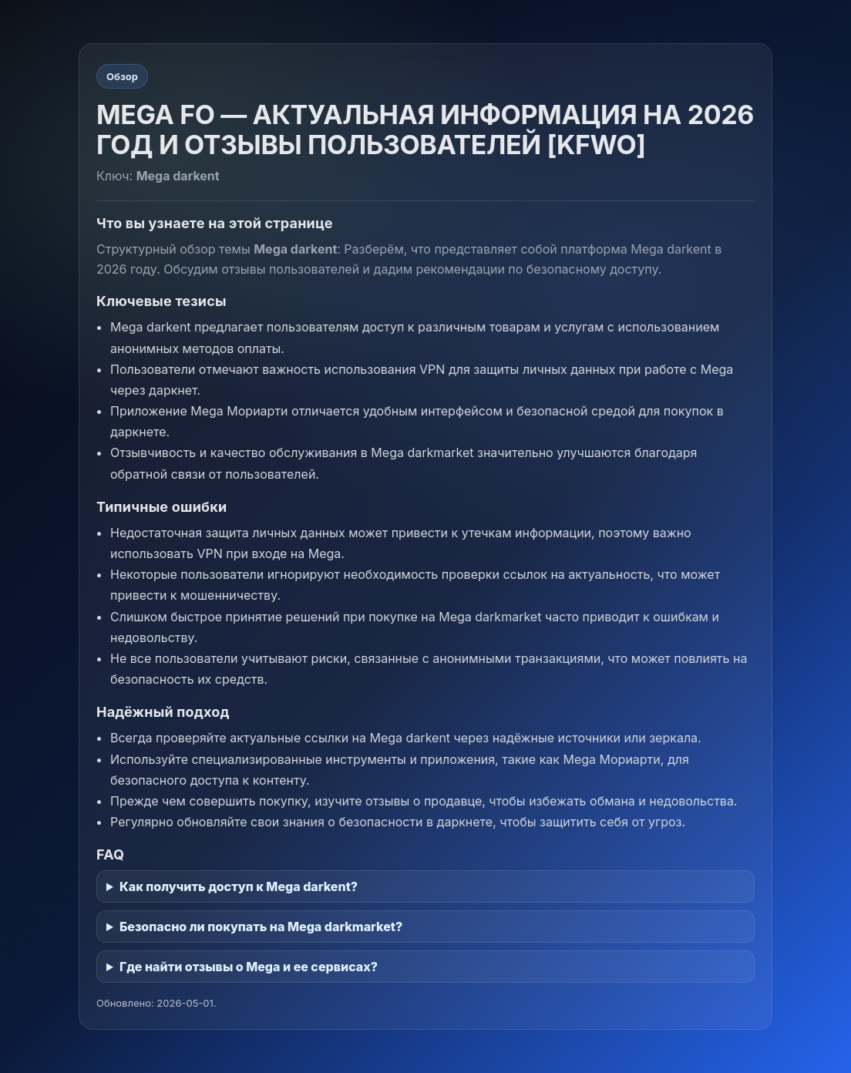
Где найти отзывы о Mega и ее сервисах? (248, 966)
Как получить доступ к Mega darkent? (238, 886)
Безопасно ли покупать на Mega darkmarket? (260, 926)
